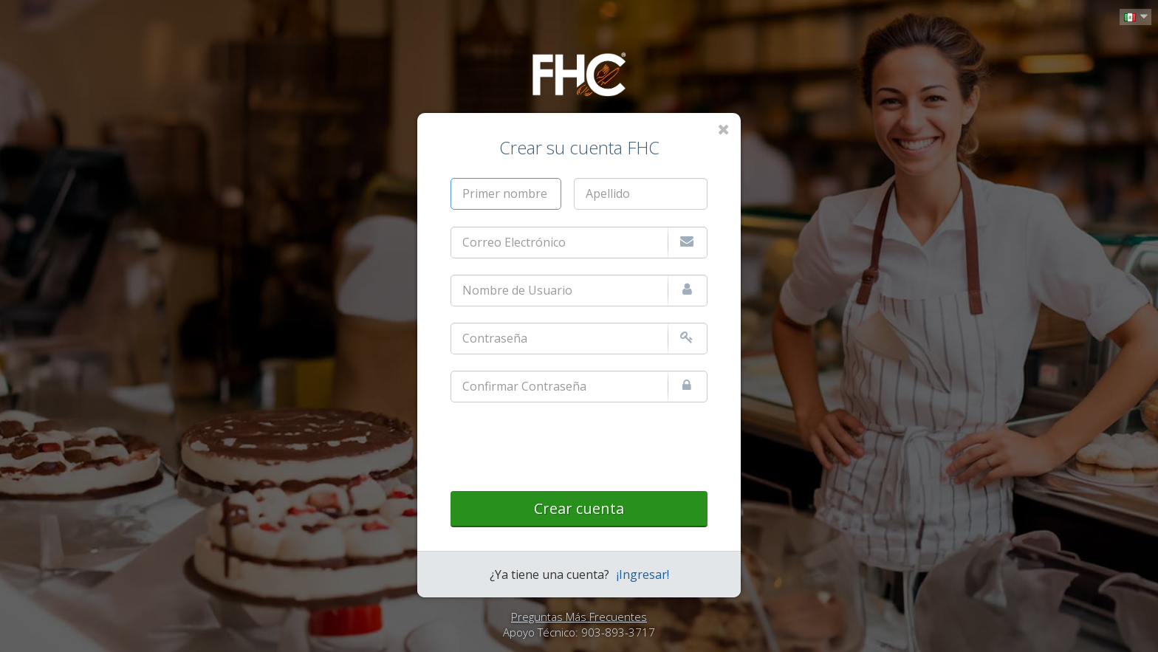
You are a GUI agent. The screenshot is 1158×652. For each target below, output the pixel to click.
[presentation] (562, 447)
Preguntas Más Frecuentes (579, 616)
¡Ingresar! (643, 574)
